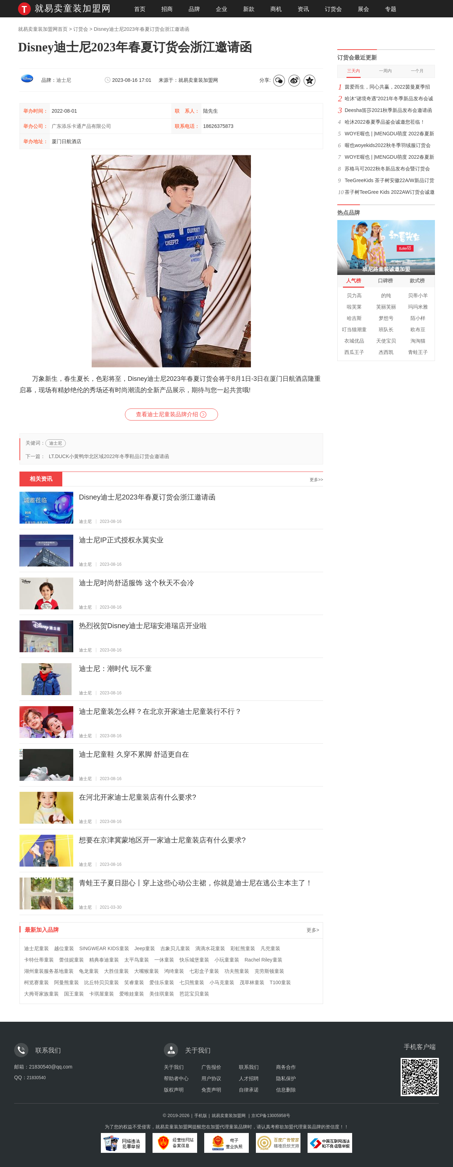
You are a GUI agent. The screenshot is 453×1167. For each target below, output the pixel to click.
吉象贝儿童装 (175, 948)
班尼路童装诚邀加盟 (386, 269)
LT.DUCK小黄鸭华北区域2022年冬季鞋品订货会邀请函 (109, 456)
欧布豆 (418, 329)
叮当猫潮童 (354, 329)
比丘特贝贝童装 (101, 982)
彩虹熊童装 (242, 948)
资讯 (303, 9)
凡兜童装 (270, 948)
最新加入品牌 (42, 929)
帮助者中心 (176, 1078)
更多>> (316, 479)
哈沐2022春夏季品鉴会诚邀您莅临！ (385, 122)
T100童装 (280, 982)
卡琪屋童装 (101, 994)
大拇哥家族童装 (41, 994)
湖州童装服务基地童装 (49, 971)
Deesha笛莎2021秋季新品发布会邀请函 (388, 110)
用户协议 (211, 1078)
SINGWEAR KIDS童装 (104, 948)
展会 (363, 9)
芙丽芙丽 (386, 307)
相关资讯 (41, 479)
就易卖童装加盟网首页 (43, 29)
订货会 (333, 9)
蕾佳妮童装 (71, 960)
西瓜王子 (354, 352)
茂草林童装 (252, 982)
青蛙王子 (418, 352)
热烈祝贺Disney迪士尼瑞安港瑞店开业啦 (143, 626)
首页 (139, 9)
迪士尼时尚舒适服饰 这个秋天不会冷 (136, 583)
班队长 (386, 329)
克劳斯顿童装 (269, 971)
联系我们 (249, 1067)
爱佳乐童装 (161, 982)
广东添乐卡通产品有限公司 (81, 126)
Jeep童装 (144, 948)
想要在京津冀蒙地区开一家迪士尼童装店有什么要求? (162, 840)
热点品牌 (348, 213)
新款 (248, 9)
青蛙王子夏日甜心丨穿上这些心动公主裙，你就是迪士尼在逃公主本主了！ (195, 883)
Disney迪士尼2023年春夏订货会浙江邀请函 (147, 497)
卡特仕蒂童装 (39, 960)
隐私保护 (286, 1078)
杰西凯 (386, 352)
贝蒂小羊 (418, 295)
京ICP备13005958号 (270, 1115)
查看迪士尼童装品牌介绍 (167, 414)
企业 (221, 9)
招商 (167, 9)
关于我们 (174, 1067)
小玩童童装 (226, 960)
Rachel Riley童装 (263, 960)
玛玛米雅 (418, 307)
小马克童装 (222, 982)
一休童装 (164, 960)
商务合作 (286, 1067)
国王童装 (74, 994)
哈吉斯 (354, 318)
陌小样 (418, 318)
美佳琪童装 (161, 994)
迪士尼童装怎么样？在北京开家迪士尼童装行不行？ (160, 711)
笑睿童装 (134, 982)
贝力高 (354, 295)
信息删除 (286, 1090)
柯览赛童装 (36, 982)
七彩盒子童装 (204, 971)
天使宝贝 (386, 341)
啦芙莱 (354, 307)
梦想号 (386, 318)
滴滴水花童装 (210, 948)
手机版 (200, 1115)
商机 (276, 9)
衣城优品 (354, 341)
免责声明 (211, 1090)
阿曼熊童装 (66, 982)
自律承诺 (249, 1090)
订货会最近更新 (357, 58)
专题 (390, 9)
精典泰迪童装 (104, 960)
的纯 (386, 295)
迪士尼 (63, 80)
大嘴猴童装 (146, 971)
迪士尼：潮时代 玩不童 (115, 668)
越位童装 (64, 948)
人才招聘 (249, 1078)
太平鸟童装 (136, 960)
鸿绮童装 (174, 971)
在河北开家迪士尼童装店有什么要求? (137, 797)
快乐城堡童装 (194, 960)
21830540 (36, 1077)
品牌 (194, 9)
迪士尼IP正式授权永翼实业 (121, 540)
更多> (312, 930)
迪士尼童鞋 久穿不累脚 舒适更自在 (134, 754)
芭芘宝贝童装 (194, 994)
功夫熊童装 (236, 971)
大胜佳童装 (116, 971)
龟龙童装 (89, 971)
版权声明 (174, 1090)
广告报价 (211, 1067)
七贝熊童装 (191, 982)
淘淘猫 (418, 341)
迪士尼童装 (36, 948)
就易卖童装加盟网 (73, 8)
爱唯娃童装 (131, 994)
